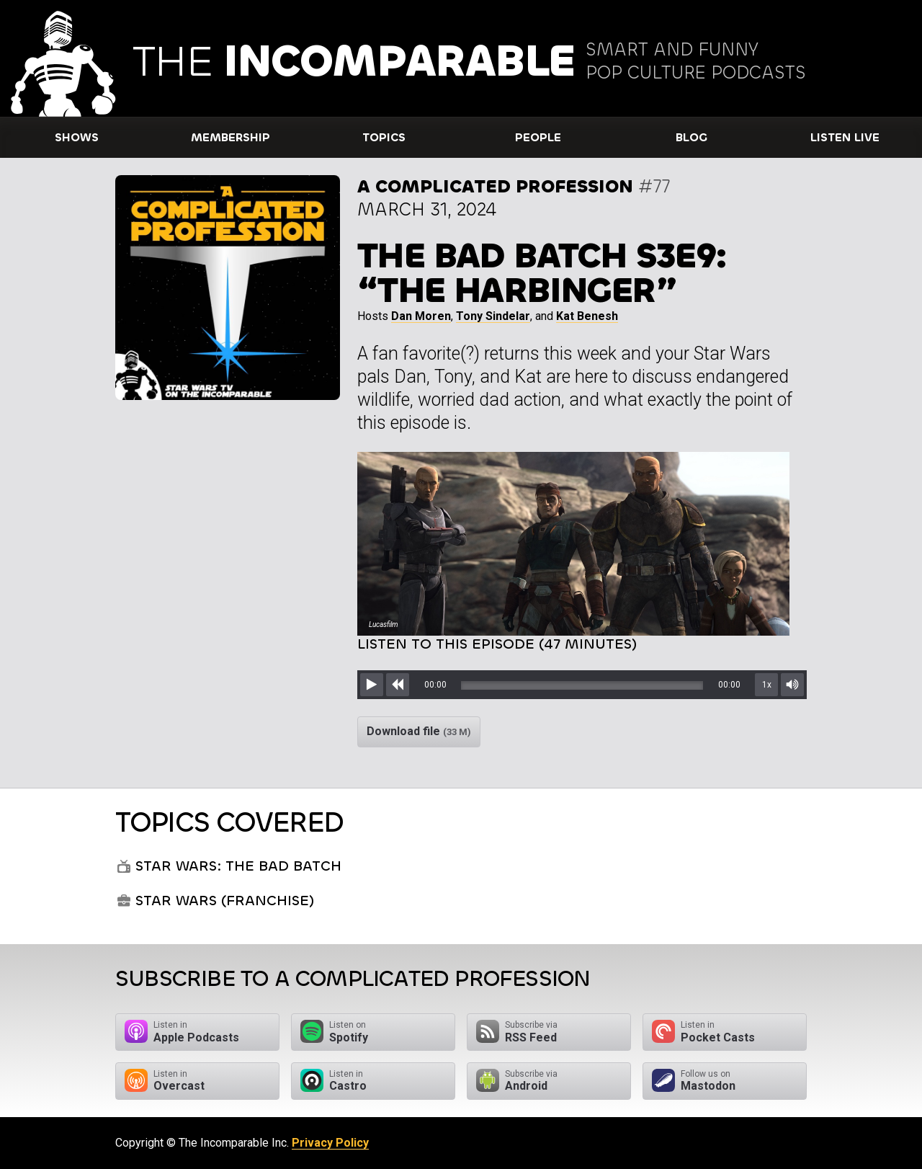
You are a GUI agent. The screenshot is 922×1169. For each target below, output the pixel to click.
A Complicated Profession (495, 186)
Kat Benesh (587, 316)
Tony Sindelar (493, 316)
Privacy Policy (330, 1143)
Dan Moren (421, 316)
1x (766, 685)
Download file (419, 731)
